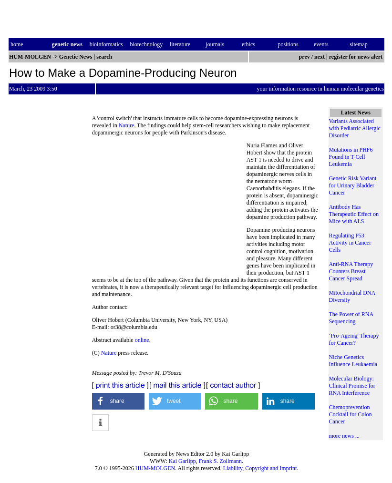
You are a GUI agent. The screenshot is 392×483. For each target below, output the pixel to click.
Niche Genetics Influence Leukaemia (353, 361)
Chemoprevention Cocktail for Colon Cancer (350, 414)
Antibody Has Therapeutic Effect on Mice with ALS (354, 214)
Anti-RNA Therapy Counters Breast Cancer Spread (351, 271)
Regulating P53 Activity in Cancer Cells (350, 242)
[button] (118, 401)
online (142, 340)
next (319, 56)
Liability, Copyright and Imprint (260, 468)
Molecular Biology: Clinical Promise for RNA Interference (352, 385)
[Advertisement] (169, 207)
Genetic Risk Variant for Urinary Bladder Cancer (353, 185)
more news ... (344, 435)
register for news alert (356, 56)
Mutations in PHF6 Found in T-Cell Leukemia (351, 156)
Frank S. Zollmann (220, 461)
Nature (126, 125)
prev (304, 56)
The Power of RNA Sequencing (351, 318)
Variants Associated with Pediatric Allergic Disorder (355, 128)
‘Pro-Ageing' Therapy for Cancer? (354, 339)
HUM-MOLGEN (155, 468)
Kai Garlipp (182, 461)
